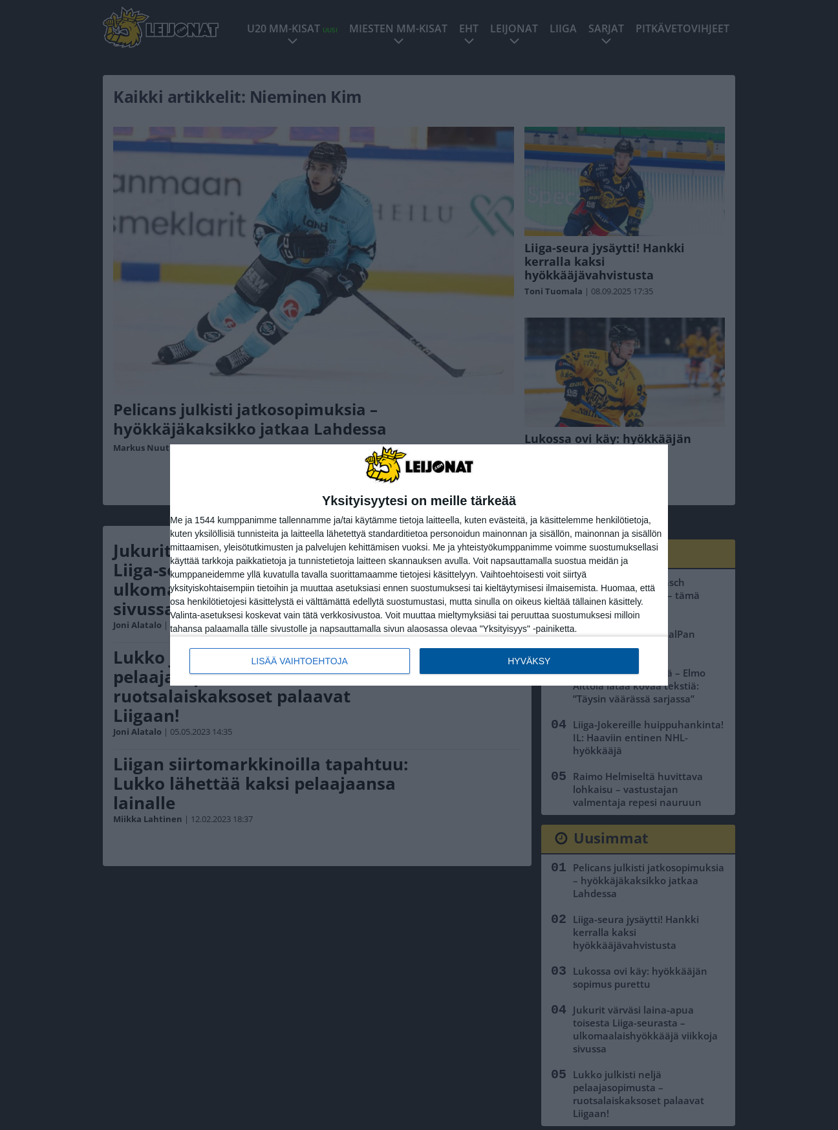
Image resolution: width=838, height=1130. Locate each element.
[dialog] (419, 565)
